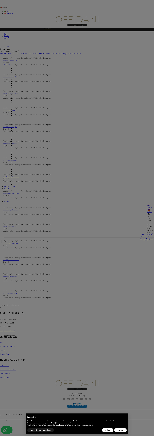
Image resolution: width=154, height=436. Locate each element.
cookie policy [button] (76, 423)
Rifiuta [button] (107, 430)
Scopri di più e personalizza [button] (40, 430)
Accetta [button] (120, 430)
